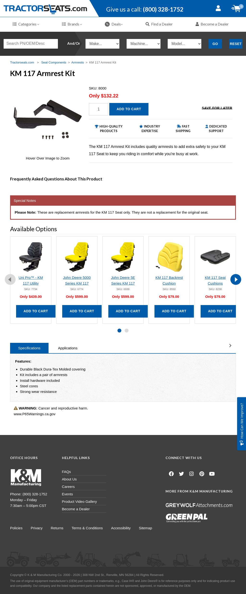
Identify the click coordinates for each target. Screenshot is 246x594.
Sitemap (146, 528)
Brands (72, 24)
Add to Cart (129, 109)
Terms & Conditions (88, 528)
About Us (69, 479)
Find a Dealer (159, 24)
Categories (26, 24)
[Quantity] (98, 109)
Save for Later (217, 109)
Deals (114, 24)
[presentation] (10, 279)
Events (67, 494)
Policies (16, 528)
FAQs (66, 472)
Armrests (77, 62)
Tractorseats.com (22, 62)
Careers (68, 487)
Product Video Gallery (79, 501)
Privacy (37, 528)
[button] (119, 330)
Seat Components (53, 62)
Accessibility (122, 528)
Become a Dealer (212, 24)
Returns (57, 528)
